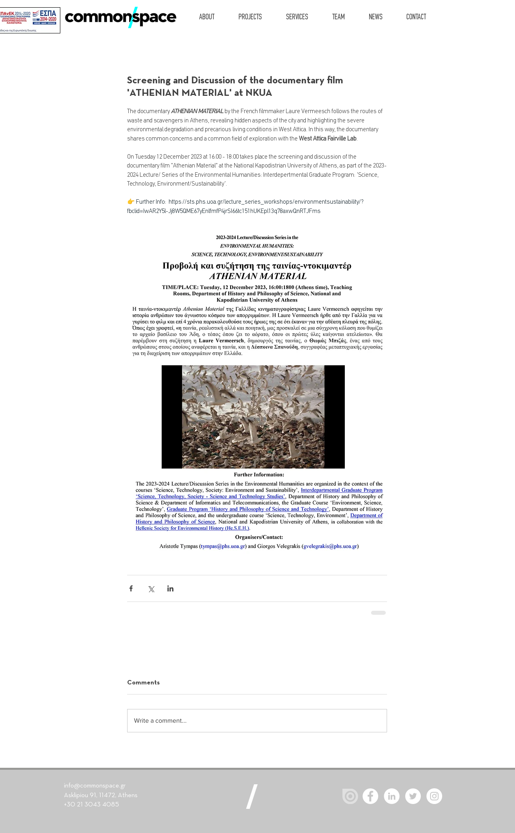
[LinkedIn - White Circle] (392, 796)
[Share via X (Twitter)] (150, 588)
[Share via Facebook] (131, 588)
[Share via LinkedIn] (170, 588)
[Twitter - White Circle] (413, 796)
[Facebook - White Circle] (370, 796)
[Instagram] (434, 796)
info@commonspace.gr (95, 786)
